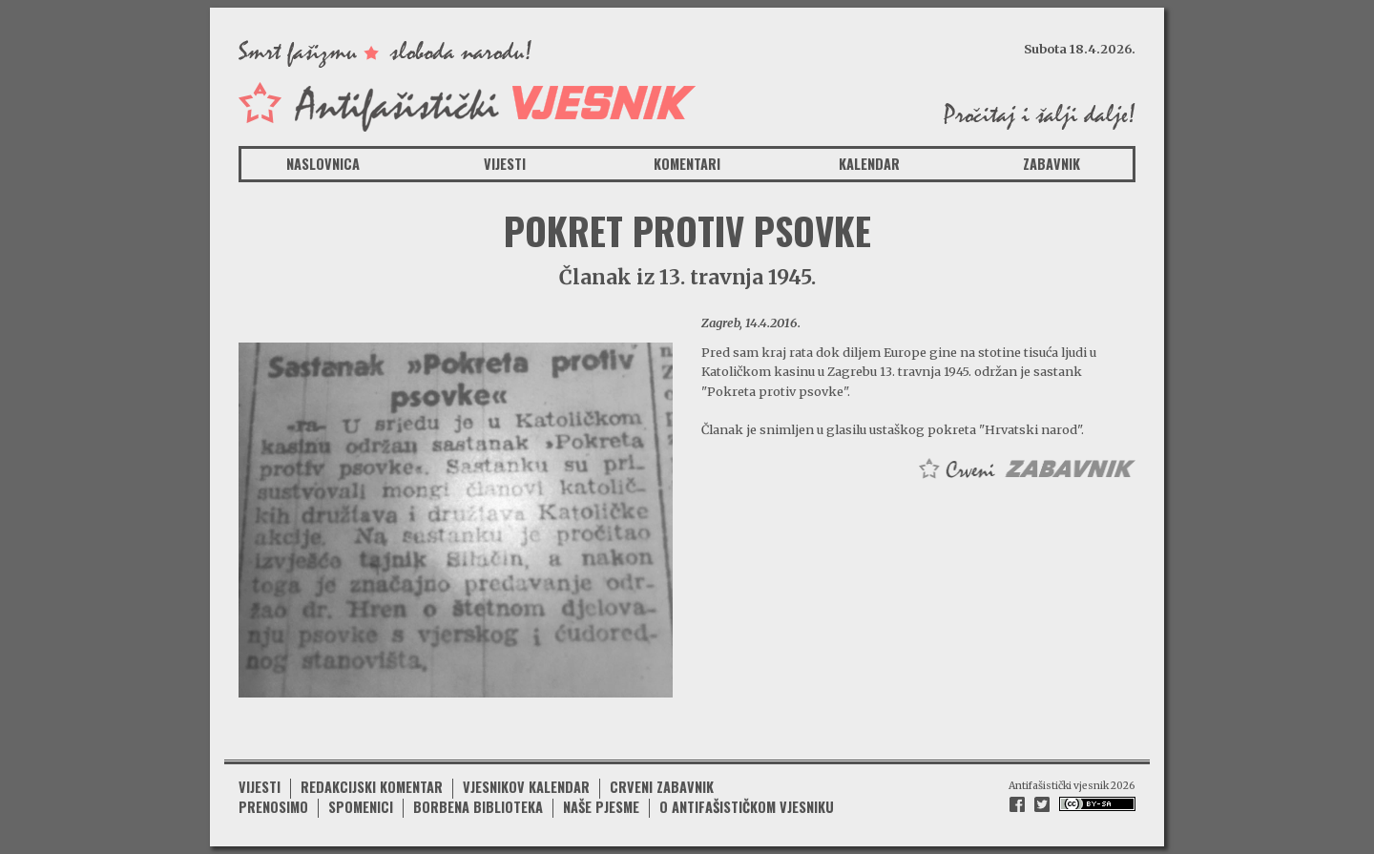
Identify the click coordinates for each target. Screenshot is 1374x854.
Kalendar (869, 164)
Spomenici (360, 807)
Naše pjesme (601, 807)
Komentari (687, 164)
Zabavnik (1051, 164)
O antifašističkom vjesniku (746, 807)
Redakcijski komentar (372, 787)
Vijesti (505, 164)
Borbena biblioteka (478, 807)
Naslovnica (323, 164)
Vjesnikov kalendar (526, 787)
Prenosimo (273, 807)
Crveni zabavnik (662, 787)
